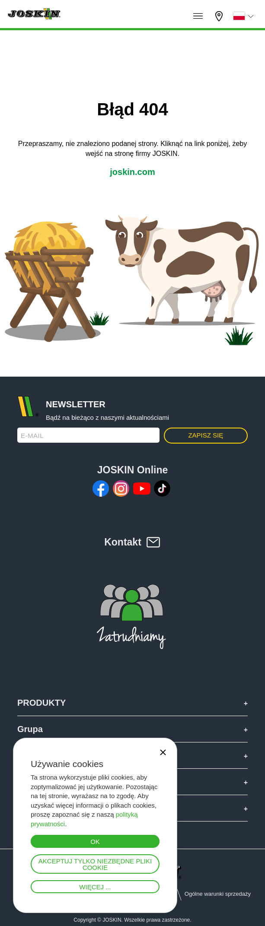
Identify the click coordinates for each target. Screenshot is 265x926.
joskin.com (132, 172)
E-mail (32, 435)
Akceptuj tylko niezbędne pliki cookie (95, 864)
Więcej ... (95, 887)
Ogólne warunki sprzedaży (218, 894)
